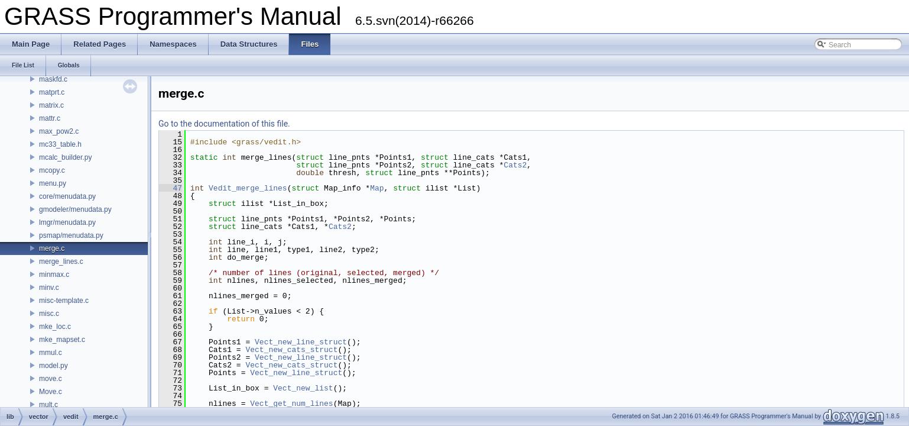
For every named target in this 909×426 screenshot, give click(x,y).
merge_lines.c (61, 261)
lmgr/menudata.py (67, 222)
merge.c (51, 248)
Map (377, 188)
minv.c (49, 287)
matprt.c (51, 92)
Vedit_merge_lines (248, 188)
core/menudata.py (67, 196)
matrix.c (51, 105)
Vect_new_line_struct (301, 342)
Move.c (50, 392)
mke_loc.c (55, 326)
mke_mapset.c (62, 339)
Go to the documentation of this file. (224, 123)
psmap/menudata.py (71, 235)
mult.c (48, 405)
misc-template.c (64, 300)
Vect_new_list (303, 388)
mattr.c (49, 118)
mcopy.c (52, 170)
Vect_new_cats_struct (291, 349)
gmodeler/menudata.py (75, 209)
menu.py (52, 183)
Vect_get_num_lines (291, 403)
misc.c (49, 313)
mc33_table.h (60, 144)
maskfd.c (53, 79)
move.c (50, 379)
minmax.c (54, 274)
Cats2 (515, 165)
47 (170, 188)
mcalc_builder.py (65, 157)
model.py (53, 366)
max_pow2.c (59, 131)
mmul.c (50, 352)
